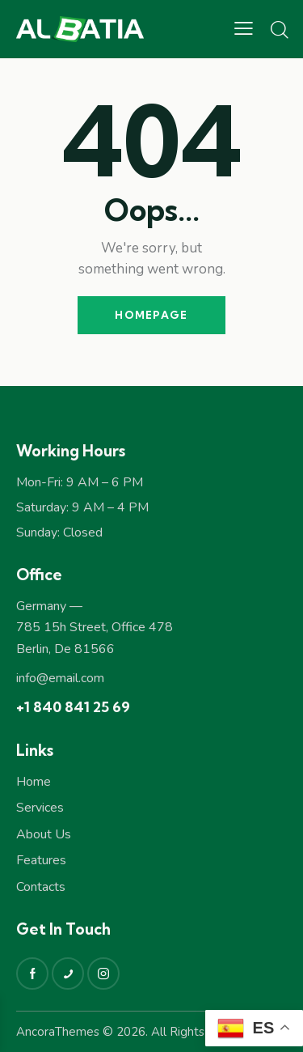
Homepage (151, 314)
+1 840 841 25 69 (73, 707)
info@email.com (60, 678)
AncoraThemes (57, 1032)
